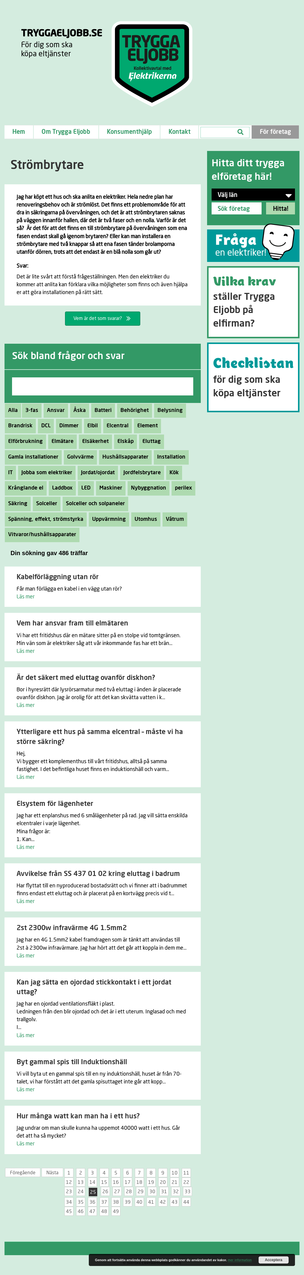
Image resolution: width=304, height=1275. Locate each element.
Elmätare (60, 441)
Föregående (23, 1172)
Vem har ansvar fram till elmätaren (72, 623)
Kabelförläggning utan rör (58, 577)
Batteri (101, 410)
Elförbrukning (24, 441)
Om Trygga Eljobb (66, 132)
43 (175, 1202)
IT (9, 472)
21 (175, 1182)
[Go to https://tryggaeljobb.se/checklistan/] (253, 377)
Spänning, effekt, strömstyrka (44, 519)
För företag (275, 132)
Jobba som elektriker (45, 472)
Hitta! (280, 209)
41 (151, 1202)
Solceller (45, 503)
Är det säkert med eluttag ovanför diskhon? (86, 677)
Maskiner (109, 488)
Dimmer (67, 426)
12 (69, 1182)
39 (128, 1202)
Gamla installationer (31, 457)
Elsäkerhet (94, 441)
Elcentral (116, 426)
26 (105, 1191)
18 (139, 1182)
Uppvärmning (107, 519)
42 (163, 1202)
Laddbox (61, 488)
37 (104, 1202)
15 (104, 1182)
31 (164, 1191)
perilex (182, 488)
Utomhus (144, 519)
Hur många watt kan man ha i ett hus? (78, 1116)
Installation (169, 457)
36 (92, 1202)
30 (152, 1191)
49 (116, 1211)
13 (81, 1182)
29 (141, 1191)
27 (117, 1191)
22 (186, 1182)
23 (69, 1191)
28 (129, 1191)
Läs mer (26, 597)
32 (176, 1191)
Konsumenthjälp (129, 132)
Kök (172, 472)
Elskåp (124, 441)
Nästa (52, 1172)
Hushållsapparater (123, 457)
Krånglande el (24, 488)
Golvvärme (79, 457)
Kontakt (180, 132)
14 (92, 1182)
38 (116, 1202)
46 (81, 1211)
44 (186, 1202)
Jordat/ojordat (96, 472)
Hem (18, 132)
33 (188, 1191)
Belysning (168, 410)
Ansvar (54, 410)
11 (186, 1173)
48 (104, 1211)
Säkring (16, 503)
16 (116, 1182)
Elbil (91, 426)
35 (81, 1202)
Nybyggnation (147, 488)
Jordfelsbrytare (140, 472)
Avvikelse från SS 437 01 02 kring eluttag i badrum (98, 874)
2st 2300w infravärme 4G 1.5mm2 (72, 928)
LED (84, 488)
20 (163, 1182)
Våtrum (173, 519)
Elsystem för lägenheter (55, 803)
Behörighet (133, 410)
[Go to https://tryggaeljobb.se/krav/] (253, 302)
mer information (240, 1260)
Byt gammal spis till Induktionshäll (72, 1062)
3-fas (30, 410)
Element (146, 426)
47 (92, 1211)
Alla (13, 410)
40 (139, 1202)
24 (81, 1191)
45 (69, 1211)
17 (128, 1182)
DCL (44, 426)
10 (175, 1173)
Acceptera (273, 1260)
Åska (78, 410)
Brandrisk (19, 426)
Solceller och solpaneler (94, 503)
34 (69, 1202)
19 (151, 1182)
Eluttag (150, 441)
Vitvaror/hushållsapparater (40, 534)
